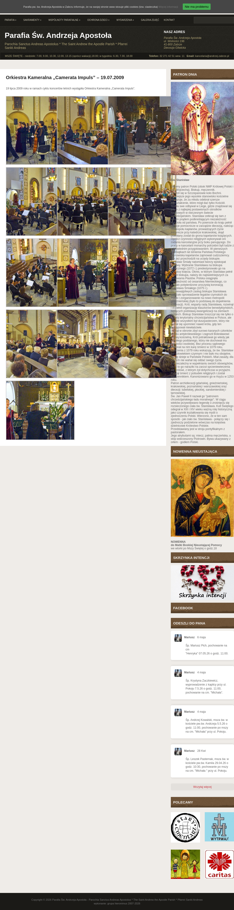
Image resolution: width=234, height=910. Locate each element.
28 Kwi (201, 750)
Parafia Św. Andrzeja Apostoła (58, 35)
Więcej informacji (168, 6)
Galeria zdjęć (150, 20)
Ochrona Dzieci (98, 20)
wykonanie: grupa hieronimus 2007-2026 (117, 903)
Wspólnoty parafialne (64, 20)
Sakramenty (32, 20)
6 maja (201, 637)
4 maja (201, 672)
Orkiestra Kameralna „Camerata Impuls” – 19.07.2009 (65, 77)
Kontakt (169, 20)
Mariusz (189, 637)
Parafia (10, 20)
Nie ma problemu (196, 6)
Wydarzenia (125, 20)
